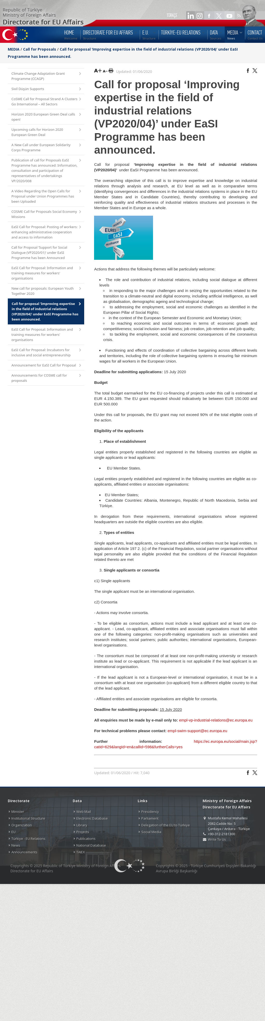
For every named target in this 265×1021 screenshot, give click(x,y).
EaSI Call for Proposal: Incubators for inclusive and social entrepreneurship (46, 352)
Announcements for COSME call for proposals (46, 378)
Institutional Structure (28, 818)
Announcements (24, 852)
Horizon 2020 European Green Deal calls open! (46, 117)
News (15, 845)
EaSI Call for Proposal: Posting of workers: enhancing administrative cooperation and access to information (46, 232)
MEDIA (13, 49)
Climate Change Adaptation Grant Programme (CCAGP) (46, 76)
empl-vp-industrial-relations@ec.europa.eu (216, 720)
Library (81, 825)
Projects (82, 831)
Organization (21, 825)
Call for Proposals (39, 49)
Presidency (150, 811)
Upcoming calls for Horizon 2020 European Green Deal (46, 132)
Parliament (149, 818)
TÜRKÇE (172, 15)
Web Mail (83, 811)
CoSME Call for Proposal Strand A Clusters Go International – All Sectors (46, 101)
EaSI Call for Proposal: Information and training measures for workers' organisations (46, 273)
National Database (91, 845)
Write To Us (217, 839)
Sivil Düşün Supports (46, 89)
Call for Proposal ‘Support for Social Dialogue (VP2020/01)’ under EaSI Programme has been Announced (46, 252)
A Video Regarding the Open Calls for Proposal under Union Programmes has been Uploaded (46, 196)
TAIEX (80, 852)
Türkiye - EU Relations (28, 838)
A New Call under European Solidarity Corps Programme (46, 147)
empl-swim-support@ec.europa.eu (197, 731)
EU (13, 831)
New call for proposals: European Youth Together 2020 (46, 291)
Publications (86, 838)
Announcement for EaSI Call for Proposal (46, 365)
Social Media (151, 831)
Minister (17, 811)
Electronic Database (92, 818)
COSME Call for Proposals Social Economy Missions (46, 214)
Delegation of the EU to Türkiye (165, 825)
